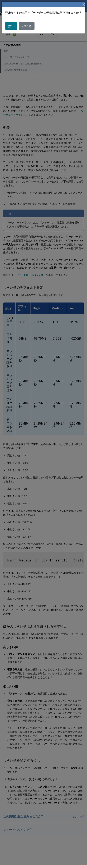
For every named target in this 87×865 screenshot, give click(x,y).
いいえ (27, 26)
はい (11, 26)
